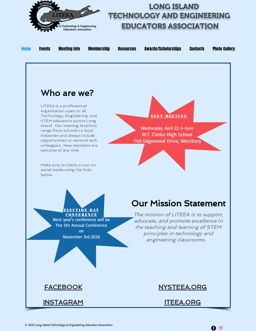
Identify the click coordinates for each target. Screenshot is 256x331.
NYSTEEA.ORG (182, 287)
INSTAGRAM (63, 302)
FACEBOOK (63, 287)
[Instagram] (220, 328)
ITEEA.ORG (182, 302)
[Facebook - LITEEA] (213, 328)
